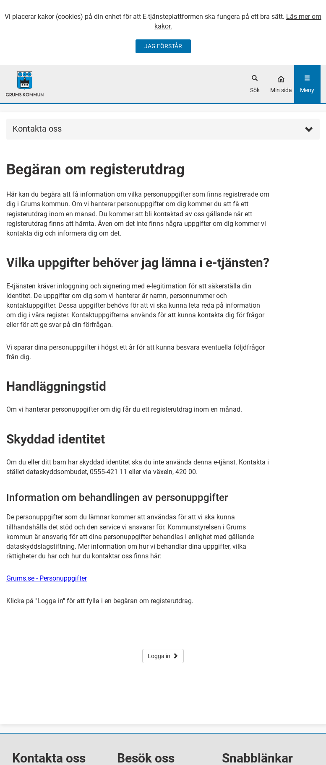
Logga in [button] (163, 656)
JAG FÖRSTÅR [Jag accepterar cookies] (163, 46)
